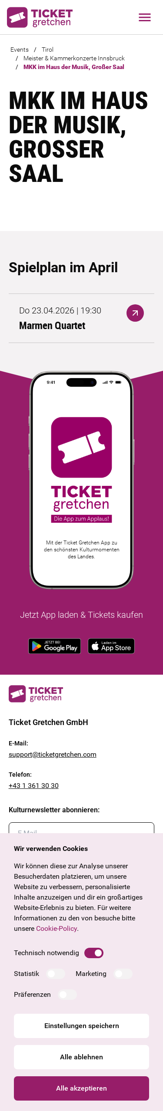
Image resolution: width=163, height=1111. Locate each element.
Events (19, 49)
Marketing (91, 973)
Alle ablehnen (81, 1057)
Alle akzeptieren (81, 1088)
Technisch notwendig (46, 953)
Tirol (47, 49)
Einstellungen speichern (81, 1026)
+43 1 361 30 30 (34, 785)
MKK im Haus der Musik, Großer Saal (73, 66)
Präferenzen (32, 994)
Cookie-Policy (56, 928)
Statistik (26, 973)
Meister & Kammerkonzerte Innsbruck (74, 58)
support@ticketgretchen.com (52, 754)
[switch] (93, 953)
